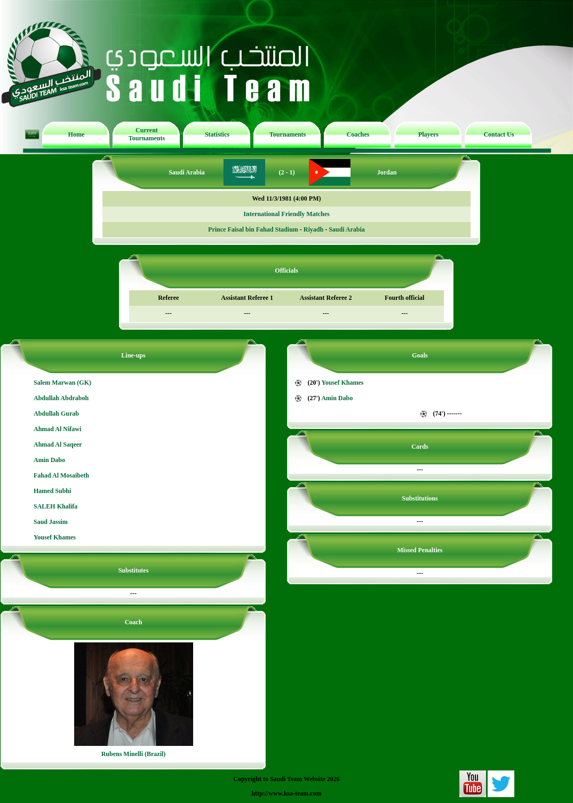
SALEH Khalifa (55, 506)
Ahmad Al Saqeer (58, 444)
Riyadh (313, 229)
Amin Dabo (49, 460)
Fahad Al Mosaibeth (61, 475)
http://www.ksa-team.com (286, 793)
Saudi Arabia (347, 229)
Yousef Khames (55, 537)
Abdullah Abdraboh (61, 398)
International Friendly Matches (286, 214)
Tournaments (287, 134)
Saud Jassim (51, 522)
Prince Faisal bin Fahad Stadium (253, 229)
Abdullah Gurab (56, 413)
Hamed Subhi (52, 491)
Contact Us (498, 134)
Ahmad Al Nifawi (57, 429)
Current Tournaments (147, 134)
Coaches (358, 134)
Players (428, 134)
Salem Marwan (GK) (62, 382)
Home (76, 134)
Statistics (217, 134)
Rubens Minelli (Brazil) (133, 754)
